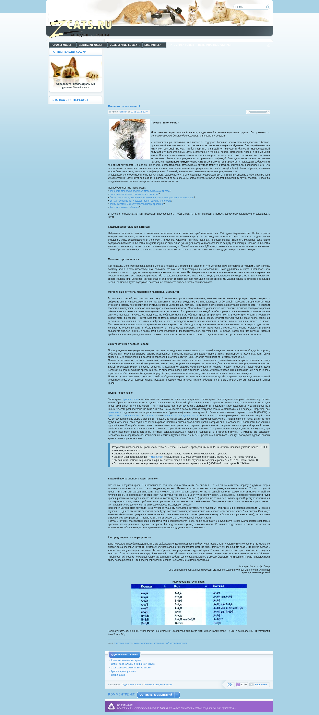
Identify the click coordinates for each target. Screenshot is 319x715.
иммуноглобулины (143, 643)
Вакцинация (118, 675)
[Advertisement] (148, 75)
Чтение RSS (268, 45)
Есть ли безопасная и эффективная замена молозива (140, 200)
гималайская (156, 456)
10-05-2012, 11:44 (139, 111)
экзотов (148, 415)
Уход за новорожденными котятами (131, 667)
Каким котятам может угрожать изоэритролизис (136, 204)
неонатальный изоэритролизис (170, 643)
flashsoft (123, 111)
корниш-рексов (171, 415)
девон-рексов (190, 415)
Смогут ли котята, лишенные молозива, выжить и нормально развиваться (152, 197)
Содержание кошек (131, 684)
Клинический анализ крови (126, 660)
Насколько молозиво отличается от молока (134, 194)
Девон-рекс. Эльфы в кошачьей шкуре (133, 664)
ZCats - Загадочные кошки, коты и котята (82, 28)
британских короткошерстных (125, 415)
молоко (128, 643)
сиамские (113, 412)
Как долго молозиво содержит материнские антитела (140, 191)
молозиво (119, 643)
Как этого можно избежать (124, 207)
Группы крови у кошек (123, 671)
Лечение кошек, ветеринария (158, 684)
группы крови (131, 399)
